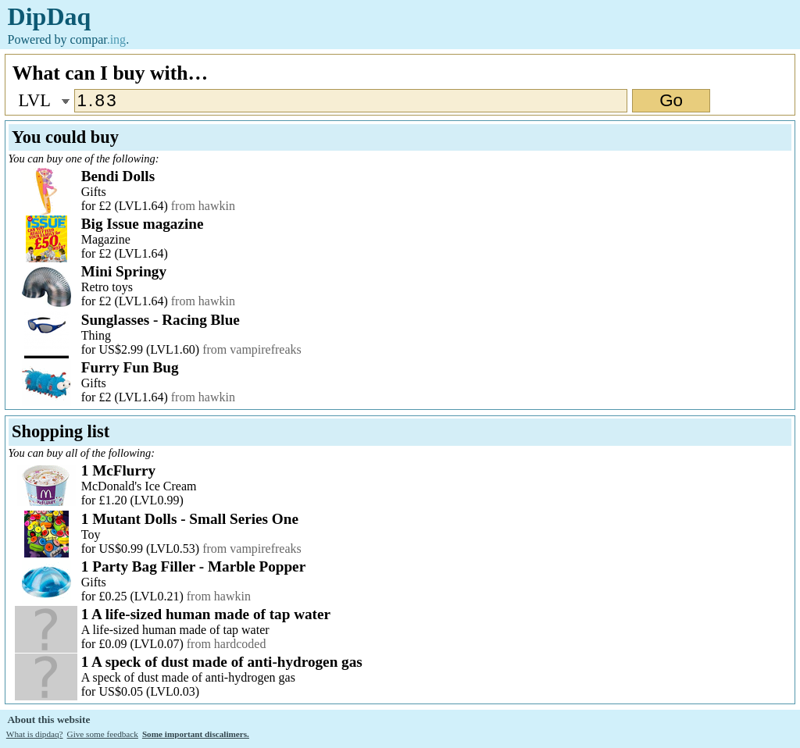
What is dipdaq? (34, 734)
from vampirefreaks (252, 349)
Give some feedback (102, 734)
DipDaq (49, 16)
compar (98, 39)
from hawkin (203, 205)
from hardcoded (226, 643)
